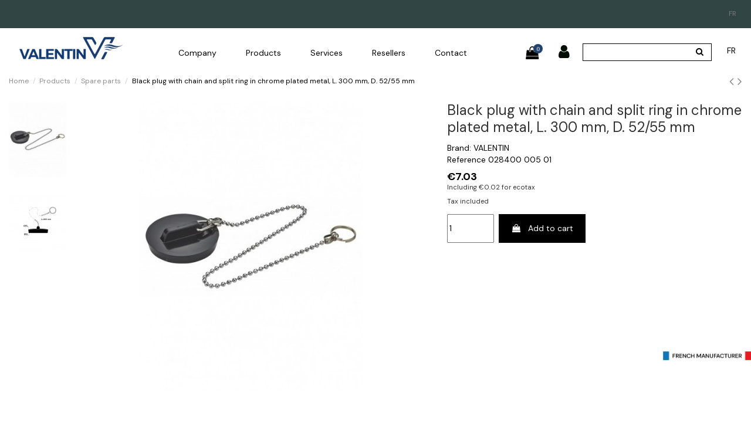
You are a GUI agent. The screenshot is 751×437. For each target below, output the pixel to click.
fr (732, 13)
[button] (197, 52)
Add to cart (542, 228)
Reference (466, 159)
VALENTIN (491, 148)
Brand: (459, 148)
